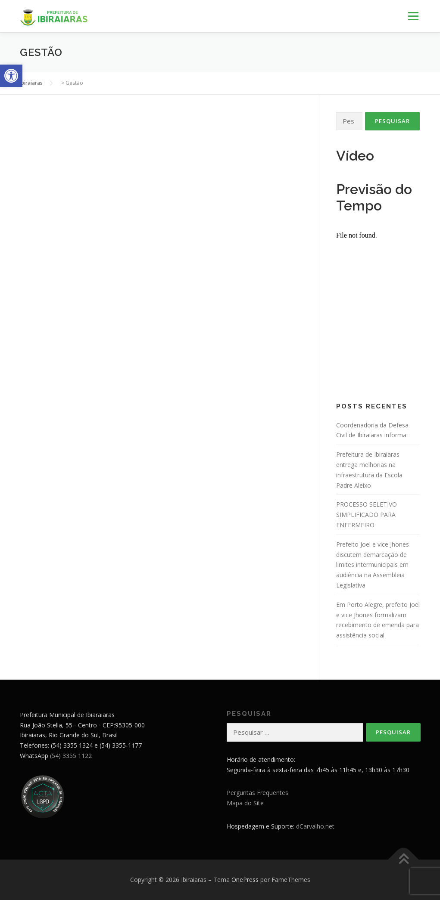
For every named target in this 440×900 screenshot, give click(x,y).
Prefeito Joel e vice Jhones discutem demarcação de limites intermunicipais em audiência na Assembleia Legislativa (372, 564)
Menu (413, 16)
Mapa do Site (245, 803)
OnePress (245, 879)
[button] (11, 76)
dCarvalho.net (315, 826)
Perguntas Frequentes (257, 793)
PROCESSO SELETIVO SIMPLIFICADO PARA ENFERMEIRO (366, 514)
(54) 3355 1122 (71, 756)
